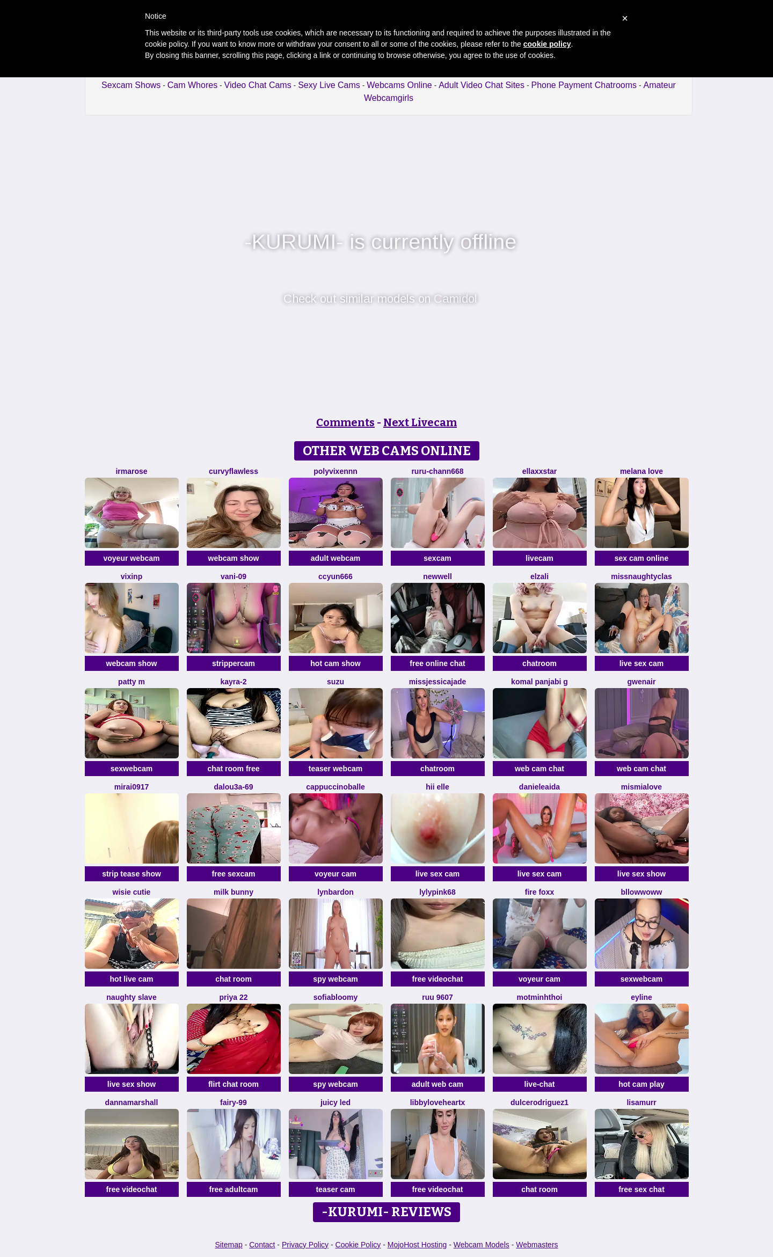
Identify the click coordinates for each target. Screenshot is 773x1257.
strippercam (233, 663)
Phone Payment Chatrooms (584, 85)
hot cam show (335, 663)
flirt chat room (233, 1084)
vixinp (131, 576)
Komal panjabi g (539, 681)
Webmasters (537, 1244)
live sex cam (641, 663)
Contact (262, 1244)
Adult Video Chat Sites (481, 85)
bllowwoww (641, 892)
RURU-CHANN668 (437, 471)
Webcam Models (481, 1244)
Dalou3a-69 (233, 787)
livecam (539, 558)
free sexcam (234, 873)
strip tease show (131, 873)
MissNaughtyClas (641, 576)
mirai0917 (131, 787)
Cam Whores (192, 85)
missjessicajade (437, 681)
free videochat (437, 979)
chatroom (539, 663)
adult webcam (336, 558)
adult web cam (437, 1084)
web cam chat (539, 768)
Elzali (539, 576)
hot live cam (132, 979)
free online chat (437, 663)
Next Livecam (420, 422)
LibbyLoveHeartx (437, 1102)
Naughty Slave (131, 997)
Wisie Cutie (132, 892)
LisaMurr (641, 1102)
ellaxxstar (539, 471)
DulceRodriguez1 (539, 1102)
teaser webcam (335, 768)
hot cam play (641, 1084)
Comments (345, 422)
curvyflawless (233, 471)
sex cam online (641, 558)
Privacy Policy (305, 1244)
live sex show (641, 873)
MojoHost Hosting (417, 1244)
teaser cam (335, 1189)
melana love (641, 471)
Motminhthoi (540, 997)
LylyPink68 (437, 892)
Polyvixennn (335, 471)
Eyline (641, 997)
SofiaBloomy (335, 997)
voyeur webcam (131, 558)
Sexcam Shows (131, 85)
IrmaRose (131, 471)
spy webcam (335, 979)
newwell (437, 576)
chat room (233, 979)
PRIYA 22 (234, 997)
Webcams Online (399, 85)
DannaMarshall (131, 1102)
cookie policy (547, 44)
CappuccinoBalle (335, 787)
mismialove (641, 787)
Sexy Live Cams (329, 85)
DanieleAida (539, 787)
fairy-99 (233, 1102)
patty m (131, 681)
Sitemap (228, 1244)
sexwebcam (132, 768)
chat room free (233, 768)
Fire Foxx (539, 892)
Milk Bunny (233, 892)
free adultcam (233, 1189)
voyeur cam (335, 873)
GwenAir (642, 681)
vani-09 (233, 576)
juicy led (335, 1102)
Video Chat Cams (257, 85)
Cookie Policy (358, 1244)
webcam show (233, 558)
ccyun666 (335, 576)
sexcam (437, 558)
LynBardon (335, 892)
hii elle (437, 787)
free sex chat (641, 1189)
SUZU (335, 681)
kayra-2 (233, 681)
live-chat (539, 1084)
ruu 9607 (437, 997)
